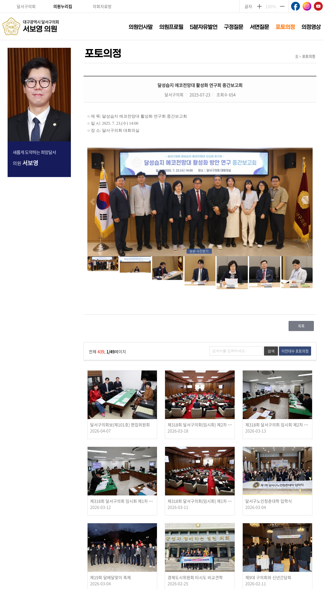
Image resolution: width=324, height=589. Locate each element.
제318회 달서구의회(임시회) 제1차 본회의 (203, 501)
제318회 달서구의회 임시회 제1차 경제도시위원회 (132, 501)
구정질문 (233, 27)
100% (271, 6)
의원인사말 (141, 27)
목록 (301, 326)
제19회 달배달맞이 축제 (110, 577)
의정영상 (311, 27)
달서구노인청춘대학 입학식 (268, 501)
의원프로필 (171, 27)
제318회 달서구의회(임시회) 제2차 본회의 (203, 425)
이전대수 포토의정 (295, 351)
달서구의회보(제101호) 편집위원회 (120, 425)
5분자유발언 (203, 27)
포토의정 (285, 27)
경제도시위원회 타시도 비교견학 (195, 577)
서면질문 (259, 27)
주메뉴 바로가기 (162, 0)
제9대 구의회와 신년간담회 (268, 577)
